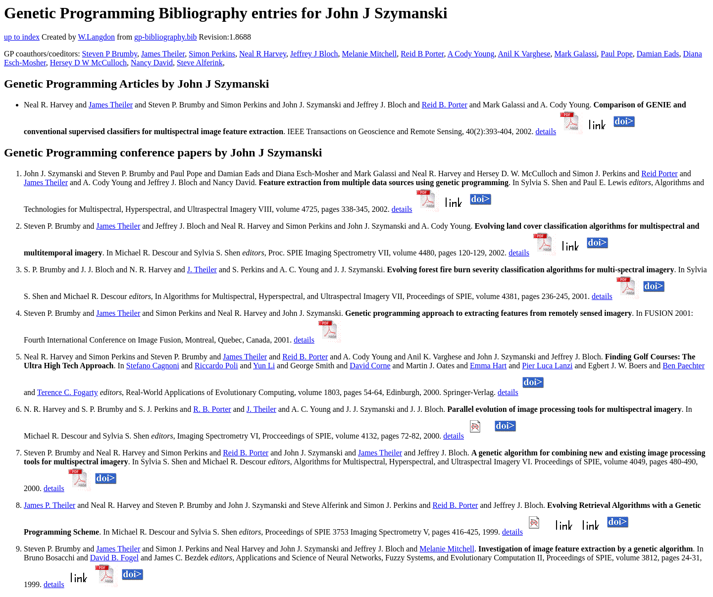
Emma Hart (488, 365)
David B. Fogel (114, 557)
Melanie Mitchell (369, 54)
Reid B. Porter (444, 104)
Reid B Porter (422, 54)
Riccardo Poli (216, 365)
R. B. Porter (212, 409)
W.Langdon (96, 37)
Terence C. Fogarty (67, 392)
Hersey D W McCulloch (88, 62)
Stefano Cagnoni (152, 365)
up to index (22, 37)
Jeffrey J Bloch (314, 54)
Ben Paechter (683, 365)
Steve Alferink (200, 62)
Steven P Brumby (109, 54)
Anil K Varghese (524, 54)
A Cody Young (471, 54)
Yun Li (264, 365)
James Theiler (163, 54)
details (545, 131)
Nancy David (152, 62)
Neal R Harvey (262, 54)
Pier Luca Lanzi (547, 365)
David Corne (370, 365)
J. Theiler (202, 269)
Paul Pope (616, 54)
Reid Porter (659, 173)
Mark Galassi (576, 54)
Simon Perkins (212, 54)
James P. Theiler (49, 505)
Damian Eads (658, 54)
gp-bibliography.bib (165, 37)
